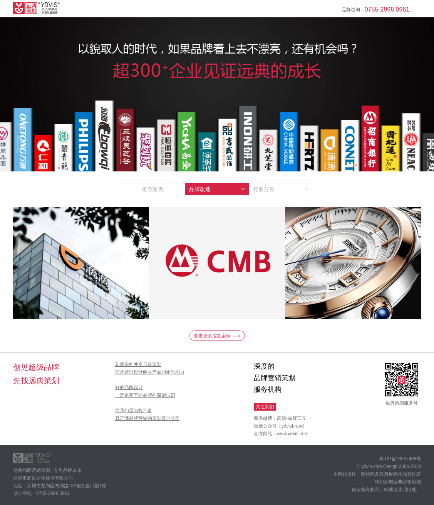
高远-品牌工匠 (291, 418)
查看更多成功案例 (217, 336)
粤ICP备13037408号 (400, 458)
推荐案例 (153, 189)
